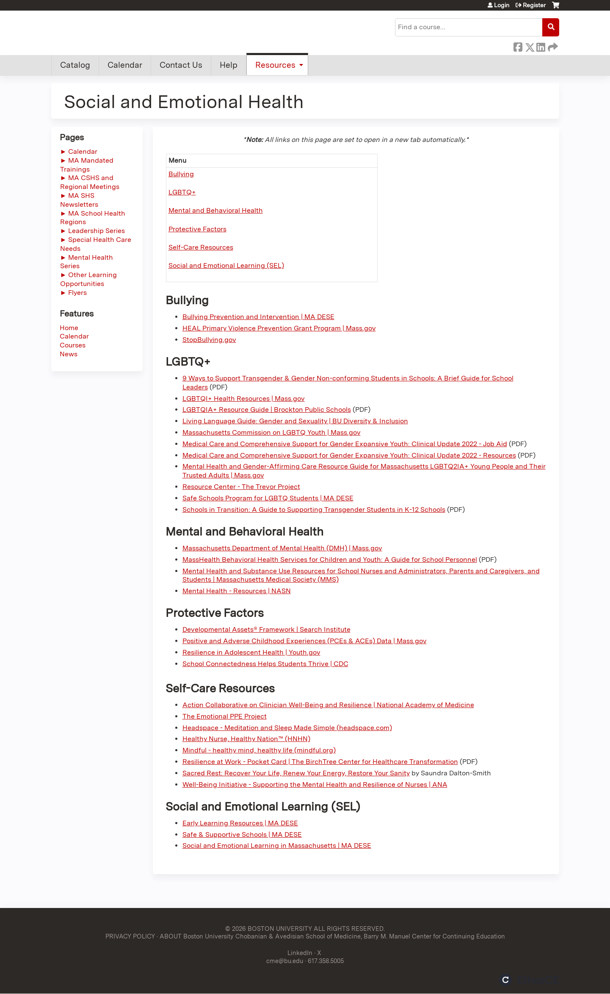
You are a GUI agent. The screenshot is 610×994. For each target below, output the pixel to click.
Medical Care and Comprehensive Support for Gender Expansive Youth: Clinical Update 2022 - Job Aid (344, 444)
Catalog (75, 65)
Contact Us (181, 65)
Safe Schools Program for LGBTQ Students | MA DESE (267, 498)
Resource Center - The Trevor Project (241, 487)
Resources (275, 65)
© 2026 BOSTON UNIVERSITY (268, 928)
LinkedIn (540, 46)
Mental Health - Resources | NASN (236, 591)
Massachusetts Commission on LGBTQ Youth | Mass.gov (271, 432)
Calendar (125, 65)
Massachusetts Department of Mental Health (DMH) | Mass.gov (282, 548)
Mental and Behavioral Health (215, 210)
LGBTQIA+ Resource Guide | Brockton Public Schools (266, 409)
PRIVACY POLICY (130, 936)
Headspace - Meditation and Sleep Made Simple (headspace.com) (287, 728)
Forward (552, 46)
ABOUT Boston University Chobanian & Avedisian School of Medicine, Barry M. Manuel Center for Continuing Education (332, 936)
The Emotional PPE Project (224, 716)
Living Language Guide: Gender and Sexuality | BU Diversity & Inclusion (295, 421)
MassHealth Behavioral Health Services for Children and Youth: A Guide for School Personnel (329, 559)
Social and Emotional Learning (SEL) (226, 265)
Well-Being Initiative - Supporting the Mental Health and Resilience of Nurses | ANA (314, 784)
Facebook (517, 46)
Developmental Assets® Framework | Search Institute (266, 629)
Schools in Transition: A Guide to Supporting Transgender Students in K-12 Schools (313, 509)
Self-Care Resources (200, 247)
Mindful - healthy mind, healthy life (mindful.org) (259, 750)
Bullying (181, 174)
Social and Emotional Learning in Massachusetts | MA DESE (276, 845)
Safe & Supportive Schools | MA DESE (242, 834)
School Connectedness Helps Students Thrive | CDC (265, 664)
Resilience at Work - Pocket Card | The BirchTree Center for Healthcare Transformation (320, 762)
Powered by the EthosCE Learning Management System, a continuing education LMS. (529, 980)
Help (228, 65)
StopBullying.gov (209, 340)
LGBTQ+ (182, 192)
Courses (73, 345)
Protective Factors (197, 229)
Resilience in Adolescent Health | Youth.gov (251, 652)
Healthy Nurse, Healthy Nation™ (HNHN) (246, 739)
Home (69, 328)
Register (534, 5)
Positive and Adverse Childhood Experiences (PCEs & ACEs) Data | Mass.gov (304, 641)
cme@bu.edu (284, 960)
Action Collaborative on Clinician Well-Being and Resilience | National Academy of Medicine (328, 705)
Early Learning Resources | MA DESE (240, 823)
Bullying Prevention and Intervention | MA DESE (258, 317)
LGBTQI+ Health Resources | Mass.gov (243, 398)
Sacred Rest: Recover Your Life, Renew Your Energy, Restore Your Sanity (296, 773)
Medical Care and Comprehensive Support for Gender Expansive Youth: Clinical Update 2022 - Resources (349, 455)
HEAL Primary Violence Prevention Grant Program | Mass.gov (279, 328)
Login (501, 5)
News (68, 354)
